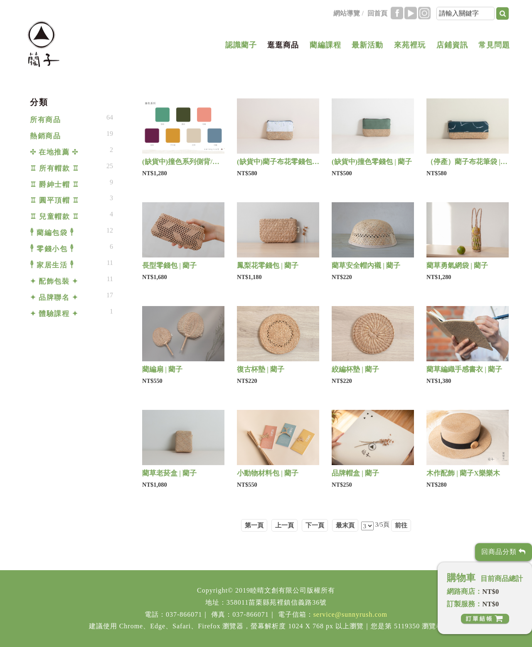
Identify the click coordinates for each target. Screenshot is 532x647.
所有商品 (45, 120)
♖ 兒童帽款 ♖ (54, 217)
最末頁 (345, 525)
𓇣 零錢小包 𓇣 (52, 249)
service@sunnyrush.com (350, 614)
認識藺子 (241, 46)
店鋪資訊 (452, 46)
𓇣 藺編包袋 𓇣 (52, 233)
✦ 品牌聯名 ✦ (54, 297)
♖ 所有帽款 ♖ (54, 168)
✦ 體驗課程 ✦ (54, 314)
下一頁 (314, 525)
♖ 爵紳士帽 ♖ (54, 185)
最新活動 (367, 46)
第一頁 (254, 525)
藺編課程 (325, 46)
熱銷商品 (45, 136)
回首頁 (377, 13)
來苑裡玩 (410, 46)
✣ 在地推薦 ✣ (54, 152)
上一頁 (284, 525)
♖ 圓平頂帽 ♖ (54, 200)
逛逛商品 (283, 46)
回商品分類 (503, 551)
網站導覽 (346, 13)
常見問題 (494, 46)
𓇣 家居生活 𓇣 (52, 265)
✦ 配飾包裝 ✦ (54, 281)
